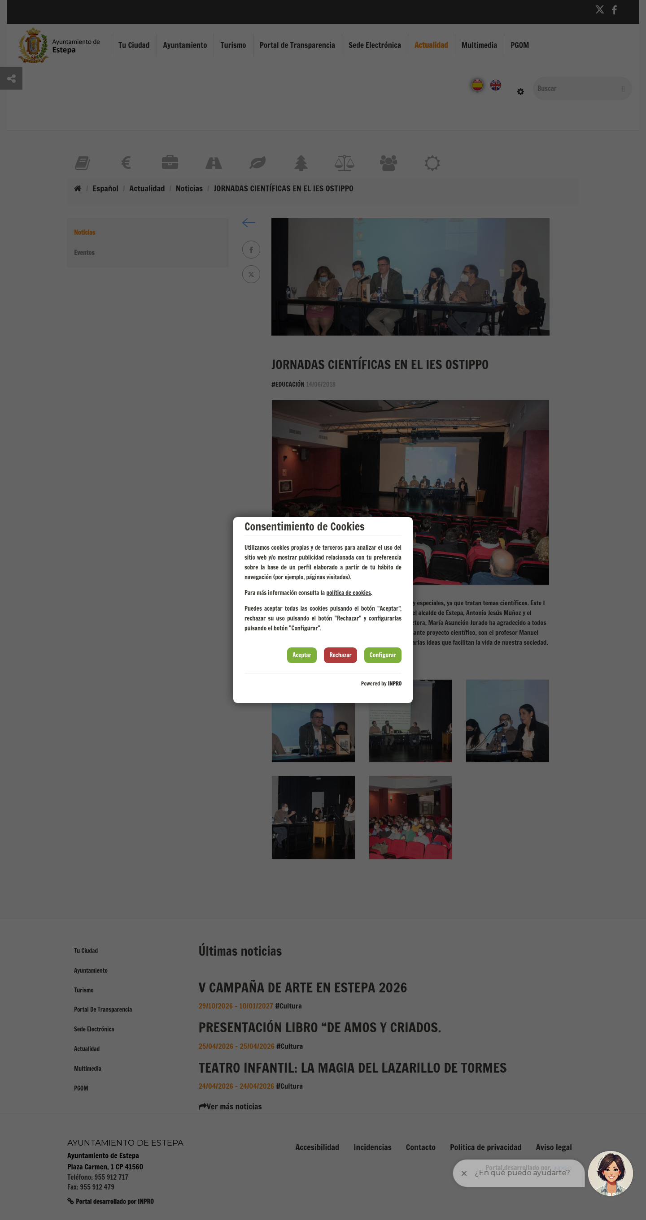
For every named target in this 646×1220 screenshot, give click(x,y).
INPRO (395, 683)
